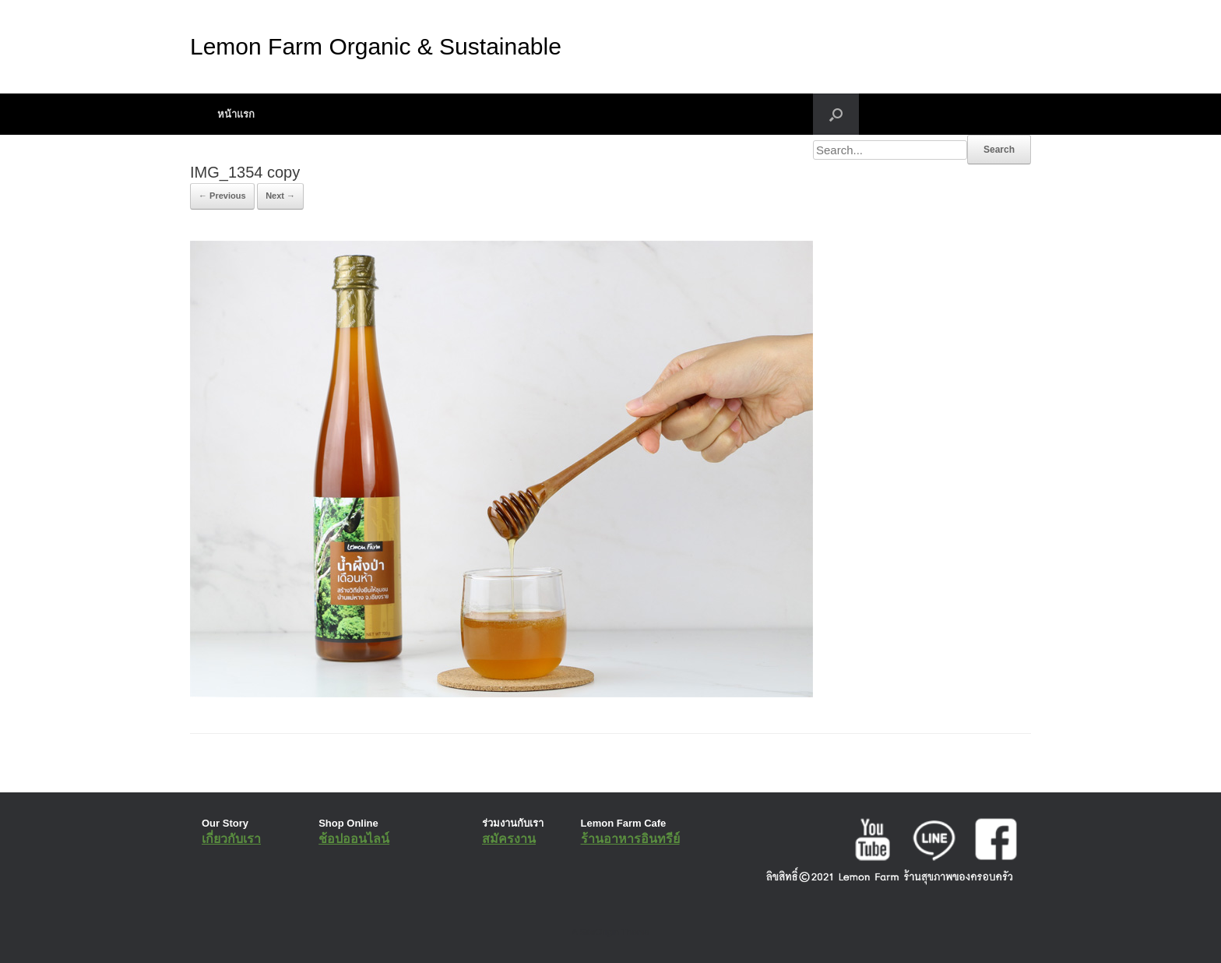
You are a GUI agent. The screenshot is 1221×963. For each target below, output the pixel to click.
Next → (280, 195)
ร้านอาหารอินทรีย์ (630, 838)
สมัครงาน (509, 838)
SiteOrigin (599, 932)
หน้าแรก (236, 114)
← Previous (222, 195)
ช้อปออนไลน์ (353, 838)
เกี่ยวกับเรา (231, 838)
